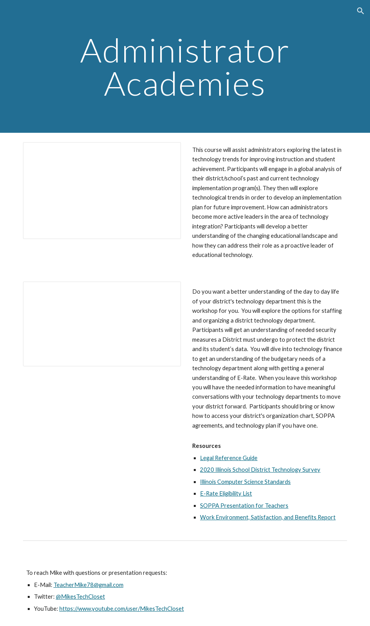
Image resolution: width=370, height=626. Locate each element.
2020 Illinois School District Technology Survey (260, 469)
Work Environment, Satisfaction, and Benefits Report (268, 517)
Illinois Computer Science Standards (245, 481)
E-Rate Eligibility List (226, 493)
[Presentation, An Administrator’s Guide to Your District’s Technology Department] (102, 324)
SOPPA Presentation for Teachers (244, 505)
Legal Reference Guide (228, 458)
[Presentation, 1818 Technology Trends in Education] (102, 190)
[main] (185, 66)
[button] (360, 11)
